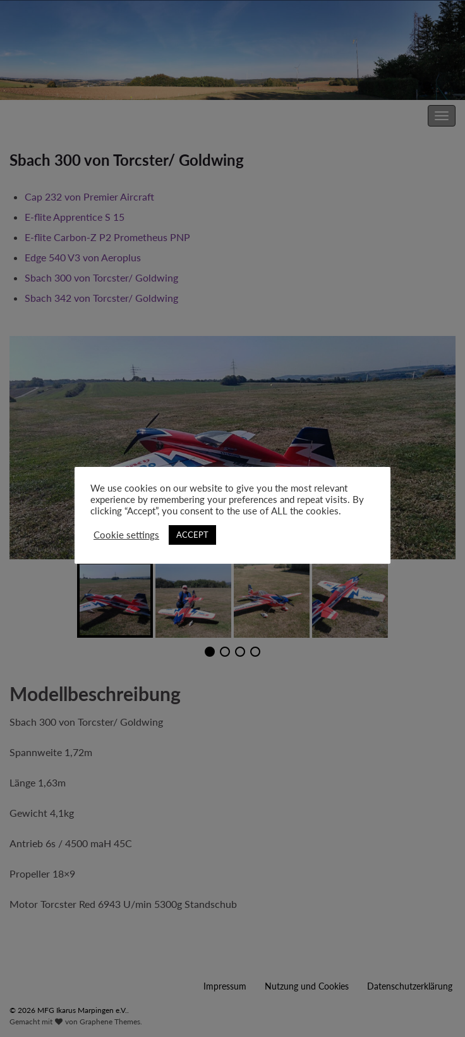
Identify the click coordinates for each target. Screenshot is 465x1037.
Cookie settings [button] (126, 535)
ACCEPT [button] (192, 535)
